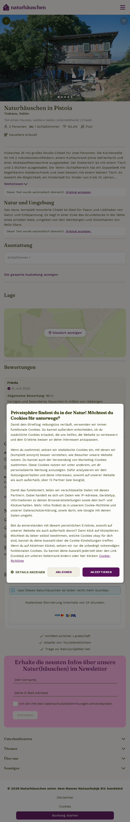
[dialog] (65, 493)
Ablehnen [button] (64, 572)
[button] (28, 572)
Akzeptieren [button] (101, 572)
